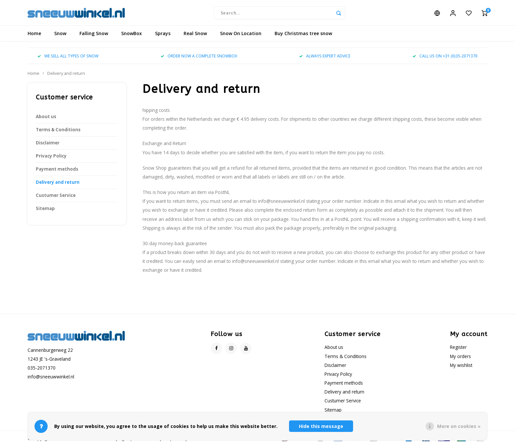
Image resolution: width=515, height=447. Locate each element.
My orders (460, 357)
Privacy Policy (51, 157)
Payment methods (57, 170)
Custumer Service (56, 196)
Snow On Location (240, 34)
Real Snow (195, 34)
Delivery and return (66, 74)
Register (458, 348)
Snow (60, 34)
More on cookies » (459, 426)
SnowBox (131, 34)
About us (46, 117)
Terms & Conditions (58, 131)
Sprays (162, 34)
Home (34, 34)
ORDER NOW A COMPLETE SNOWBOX (199, 56)
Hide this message (321, 426)
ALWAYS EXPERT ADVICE (324, 56)
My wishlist (461, 366)
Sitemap (45, 209)
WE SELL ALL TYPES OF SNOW (68, 56)
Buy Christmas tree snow (303, 34)
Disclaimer (47, 144)
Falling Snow (93, 34)
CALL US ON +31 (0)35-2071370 (445, 56)
